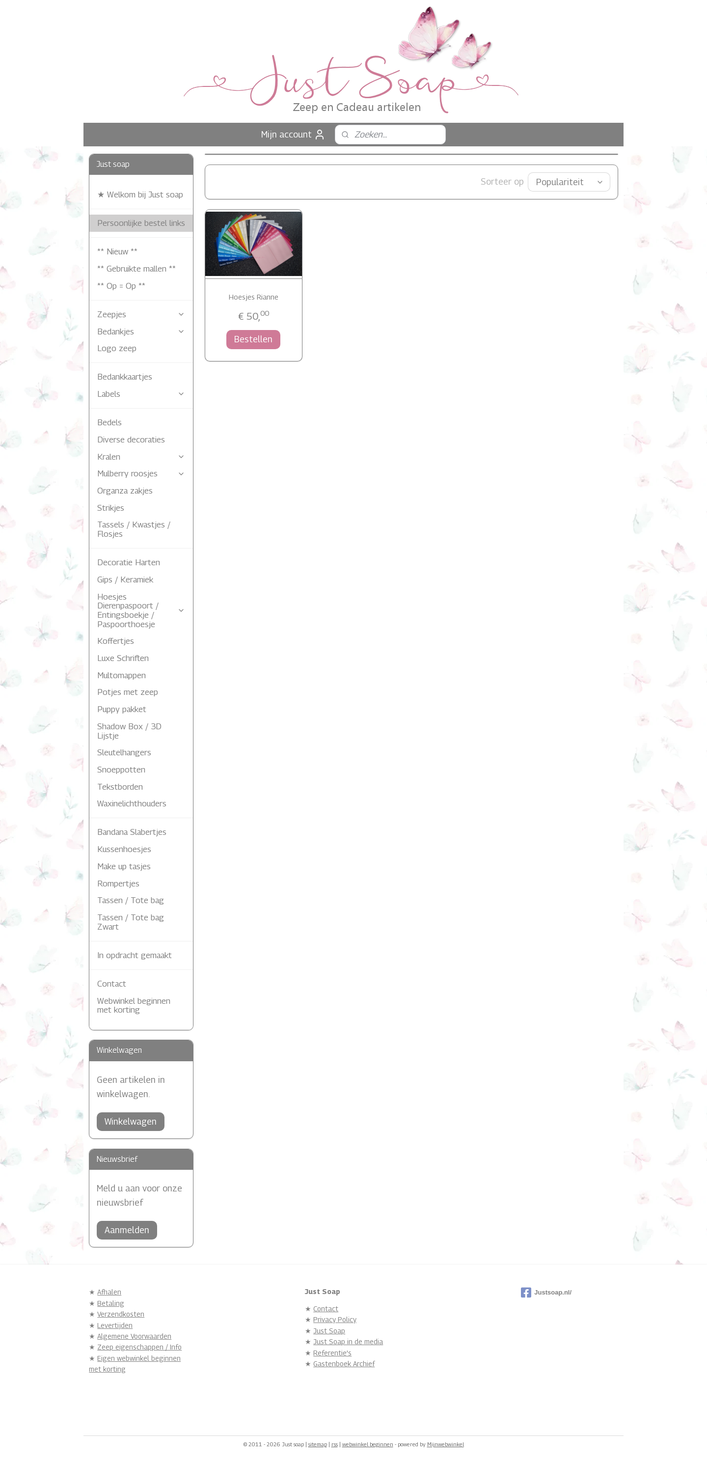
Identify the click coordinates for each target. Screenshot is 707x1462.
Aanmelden (127, 1230)
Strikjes (110, 508)
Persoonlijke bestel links (141, 223)
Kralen (141, 457)
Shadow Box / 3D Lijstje (129, 731)
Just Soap (329, 1330)
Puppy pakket (121, 709)
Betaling (110, 1303)
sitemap (317, 1444)
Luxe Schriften (123, 658)
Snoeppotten (121, 769)
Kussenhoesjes (124, 849)
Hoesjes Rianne (253, 296)
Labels (141, 394)
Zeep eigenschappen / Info (139, 1347)
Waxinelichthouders (131, 803)
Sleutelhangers (124, 752)
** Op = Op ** (121, 286)
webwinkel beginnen (367, 1444)
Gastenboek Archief (344, 1363)
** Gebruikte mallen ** (136, 269)
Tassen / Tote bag (130, 900)
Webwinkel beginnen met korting (133, 1005)
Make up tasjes (124, 866)
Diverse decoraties (131, 439)
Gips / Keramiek (125, 579)
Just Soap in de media (348, 1341)
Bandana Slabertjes (131, 832)
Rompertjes (118, 883)
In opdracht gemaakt (134, 955)
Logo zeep (116, 348)
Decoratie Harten (128, 562)
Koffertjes (115, 641)
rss (334, 1444)
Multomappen (121, 675)
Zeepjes (141, 314)
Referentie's (332, 1353)
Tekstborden (120, 787)
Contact (111, 984)
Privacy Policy (334, 1319)
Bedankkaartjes (124, 377)
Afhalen (109, 1292)
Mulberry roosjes (141, 473)
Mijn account (293, 134)
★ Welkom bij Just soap (140, 194)
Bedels (109, 422)
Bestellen (253, 339)
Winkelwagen (131, 1121)
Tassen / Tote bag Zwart (130, 922)
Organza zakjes (125, 491)
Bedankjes (141, 331)
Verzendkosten (120, 1314)
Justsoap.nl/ (546, 1292)
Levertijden (115, 1325)
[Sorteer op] (569, 182)
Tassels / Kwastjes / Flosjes (133, 529)
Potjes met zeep (127, 692)
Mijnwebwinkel (445, 1444)
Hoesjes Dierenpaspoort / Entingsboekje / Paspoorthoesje (141, 610)
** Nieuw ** (117, 251)
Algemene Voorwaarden (134, 1336)
